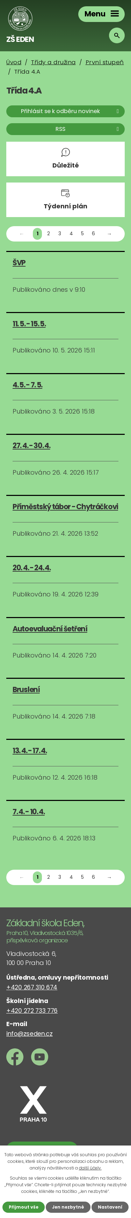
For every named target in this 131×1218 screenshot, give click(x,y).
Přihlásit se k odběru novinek (71, 111)
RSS (88, 129)
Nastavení (110, 1207)
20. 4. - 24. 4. (32, 568)
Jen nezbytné (68, 1207)
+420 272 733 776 (32, 1011)
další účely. (90, 1168)
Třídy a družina (53, 62)
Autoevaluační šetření (50, 629)
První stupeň (105, 62)
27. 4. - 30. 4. (31, 445)
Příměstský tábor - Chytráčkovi (65, 507)
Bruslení (26, 689)
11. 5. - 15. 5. (29, 324)
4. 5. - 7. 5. (27, 385)
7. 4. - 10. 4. (29, 812)
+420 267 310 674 (31, 987)
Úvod (13, 62)
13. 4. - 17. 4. (30, 750)
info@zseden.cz (29, 1034)
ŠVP (19, 263)
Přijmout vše (23, 1207)
